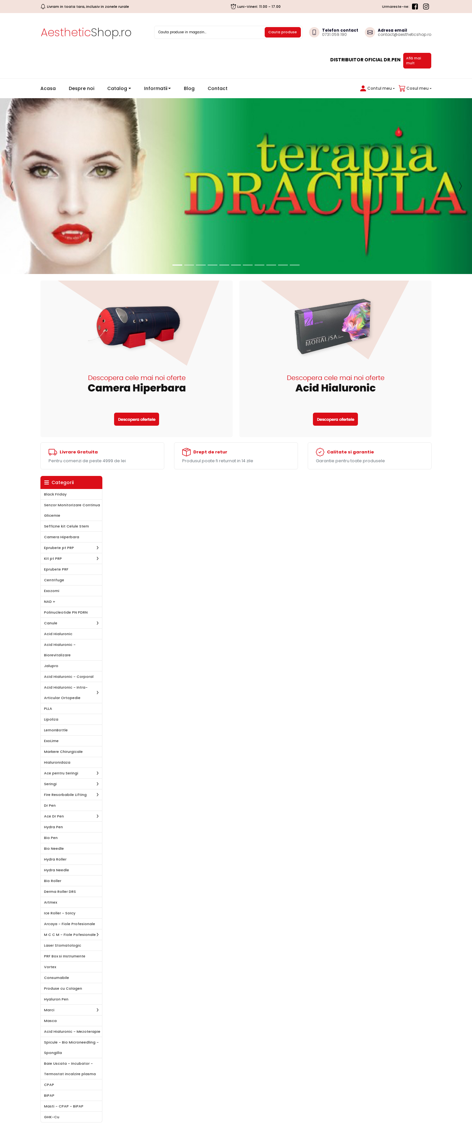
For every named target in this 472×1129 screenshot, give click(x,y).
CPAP (49, 1084)
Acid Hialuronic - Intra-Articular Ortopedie (66, 692)
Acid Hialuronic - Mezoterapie (72, 1031)
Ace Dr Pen (54, 816)
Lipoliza (51, 719)
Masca (50, 1020)
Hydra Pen (53, 827)
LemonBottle (56, 730)
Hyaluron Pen (56, 999)
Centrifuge (54, 580)
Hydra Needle (56, 870)
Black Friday (55, 494)
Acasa (50, 88)
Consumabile (56, 977)
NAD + (49, 601)
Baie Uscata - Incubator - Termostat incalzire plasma (70, 1068)
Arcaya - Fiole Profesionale (69, 923)
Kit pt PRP (53, 558)
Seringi (50, 783)
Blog (189, 88)
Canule (50, 623)
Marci (49, 1010)
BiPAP (49, 1095)
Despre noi (81, 88)
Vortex (50, 966)
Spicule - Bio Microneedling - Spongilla (71, 1047)
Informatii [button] (155, 88)
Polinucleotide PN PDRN (66, 612)
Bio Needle (54, 848)
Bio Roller (52, 880)
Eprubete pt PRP (59, 547)
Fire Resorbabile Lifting (65, 794)
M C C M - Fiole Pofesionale (70, 934)
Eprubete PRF (56, 569)
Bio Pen (51, 837)
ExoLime (51, 740)
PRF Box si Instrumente (64, 956)
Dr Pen (50, 805)
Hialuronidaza (57, 762)
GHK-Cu (51, 1117)
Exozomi (51, 590)
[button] (376, 88)
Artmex (50, 902)
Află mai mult (413, 61)
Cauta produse (282, 32)
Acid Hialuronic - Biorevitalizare (60, 650)
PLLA (48, 708)
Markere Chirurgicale (63, 751)
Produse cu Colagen (63, 988)
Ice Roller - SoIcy (59, 913)
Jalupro (51, 665)
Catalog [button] (117, 88)
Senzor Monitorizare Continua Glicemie (72, 510)
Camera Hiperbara (61, 537)
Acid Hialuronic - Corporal (69, 676)
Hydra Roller (55, 859)
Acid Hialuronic (58, 633)
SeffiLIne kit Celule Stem (66, 526)
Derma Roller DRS (60, 891)
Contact (218, 88)
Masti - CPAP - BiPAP (63, 1106)
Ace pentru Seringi (61, 773)
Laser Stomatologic (62, 945)
